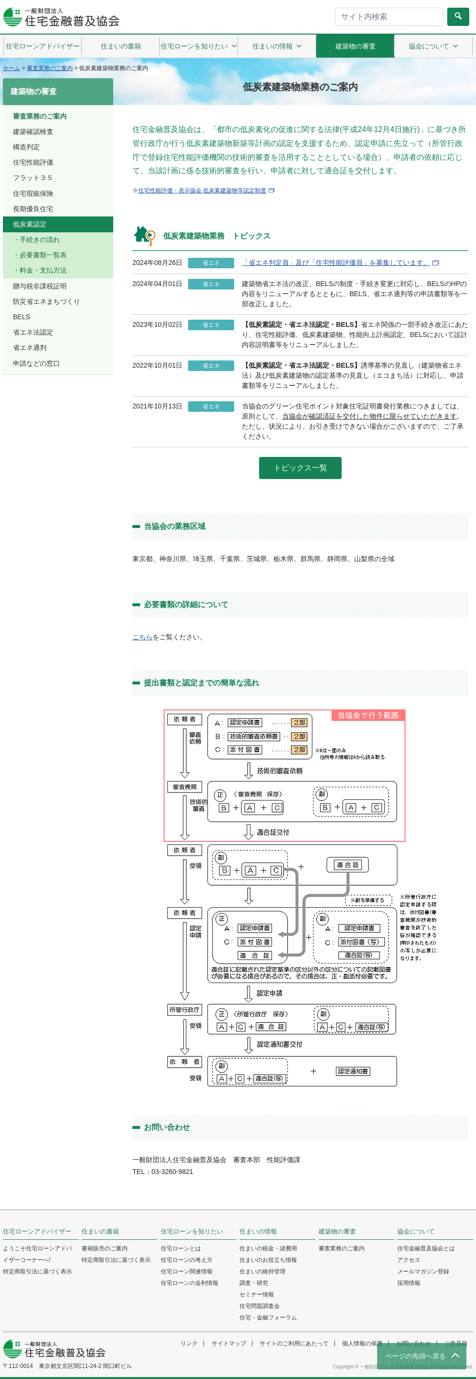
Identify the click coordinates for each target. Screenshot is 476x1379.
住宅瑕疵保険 (33, 193)
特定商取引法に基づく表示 (37, 1271)
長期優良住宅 (33, 209)
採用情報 (408, 1283)
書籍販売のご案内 (105, 1248)
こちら (142, 637)
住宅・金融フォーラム (268, 1317)
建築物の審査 (355, 46)
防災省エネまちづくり (46, 301)
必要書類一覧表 (43, 255)
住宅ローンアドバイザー (43, 46)
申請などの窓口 (36, 363)
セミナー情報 (256, 1294)
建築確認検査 (33, 131)
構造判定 (26, 147)
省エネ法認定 (33, 332)
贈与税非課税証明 (40, 286)
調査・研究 (253, 1283)
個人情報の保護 (362, 1343)
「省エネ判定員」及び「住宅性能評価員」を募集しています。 (336, 262)
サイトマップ (229, 1343)
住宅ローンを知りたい (199, 46)
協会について (434, 46)
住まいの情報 (277, 46)
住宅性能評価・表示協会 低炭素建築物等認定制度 (202, 190)
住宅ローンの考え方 (187, 1260)
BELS (21, 317)
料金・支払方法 (43, 270)
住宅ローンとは (181, 1248)
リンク (189, 1343)
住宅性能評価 (33, 162)
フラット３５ (33, 177)
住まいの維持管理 (262, 1271)
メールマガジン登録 (423, 1271)
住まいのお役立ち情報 (268, 1260)
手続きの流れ (40, 239)
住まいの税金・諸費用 (268, 1248)
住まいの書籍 (121, 46)
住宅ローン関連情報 (187, 1271)
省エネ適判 (30, 347)
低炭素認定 (30, 224)
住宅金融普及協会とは (426, 1248)
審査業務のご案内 (40, 116)
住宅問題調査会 (259, 1306)
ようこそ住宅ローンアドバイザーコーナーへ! (37, 1254)
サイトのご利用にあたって (294, 1343)
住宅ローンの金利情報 (189, 1283)
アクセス (408, 1260)
